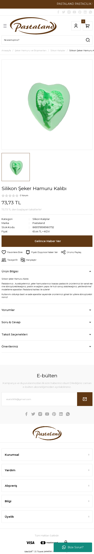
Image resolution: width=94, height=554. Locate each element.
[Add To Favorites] (12, 252)
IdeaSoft (28, 551)
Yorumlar (8, 310)
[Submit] (84, 399)
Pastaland (38, 223)
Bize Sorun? (73, 547)
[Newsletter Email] (47, 399)
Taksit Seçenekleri (14, 334)
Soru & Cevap (11, 322)
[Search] (47, 40)
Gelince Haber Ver (48, 241)
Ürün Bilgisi (10, 271)
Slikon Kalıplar (41, 219)
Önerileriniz (10, 346)
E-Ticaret (39, 551)
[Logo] (33, 25)
